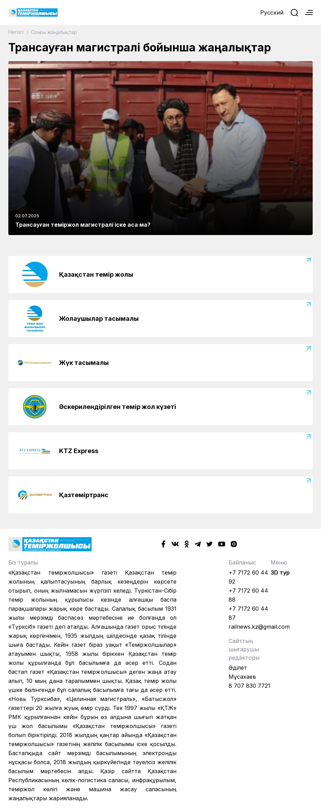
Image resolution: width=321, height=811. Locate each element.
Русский (271, 12)
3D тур (280, 572)
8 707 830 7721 (249, 685)
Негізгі (16, 32)
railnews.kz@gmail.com (259, 626)
